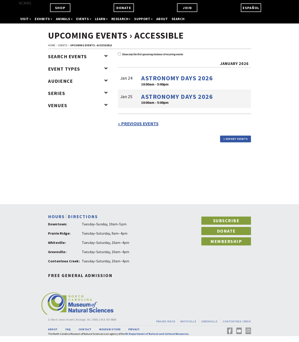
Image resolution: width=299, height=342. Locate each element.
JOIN (187, 7)
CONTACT (85, 329)
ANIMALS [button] (64, 19)
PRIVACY (133, 329)
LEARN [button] (101, 19)
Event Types (78, 69)
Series (78, 93)
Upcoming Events (87, 35)
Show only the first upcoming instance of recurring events (150, 54)
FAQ (68, 329)
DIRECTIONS (83, 216)
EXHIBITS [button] (43, 19)
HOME (51, 45)
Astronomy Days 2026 (177, 78)
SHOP (60, 7)
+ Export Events (235, 139)
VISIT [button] (25, 19)
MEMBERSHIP (226, 241)
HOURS (56, 216)
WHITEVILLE (188, 321)
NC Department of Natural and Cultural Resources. (157, 333)
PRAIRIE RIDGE (166, 321)
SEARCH (178, 19)
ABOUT (162, 19)
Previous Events (138, 123)
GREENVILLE (209, 321)
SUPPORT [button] (143, 19)
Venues (78, 105)
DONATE (123, 7)
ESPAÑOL (251, 7)
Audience (78, 81)
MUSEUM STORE (110, 329)
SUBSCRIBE (226, 220)
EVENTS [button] (83, 19)
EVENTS (62, 45)
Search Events (78, 56)
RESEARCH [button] (121, 19)
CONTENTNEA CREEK (237, 321)
